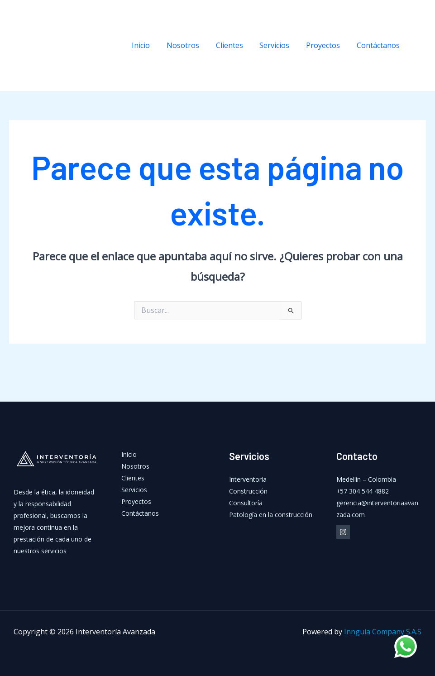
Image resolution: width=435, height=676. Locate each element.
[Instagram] (421, 45)
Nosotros (192, 45)
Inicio (152, 45)
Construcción (248, 491)
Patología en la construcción (270, 514)
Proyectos (326, 45)
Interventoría (248, 479)
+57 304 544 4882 (362, 491)
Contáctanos (379, 45)
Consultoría (246, 503)
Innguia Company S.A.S (382, 632)
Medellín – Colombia (366, 479)
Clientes (236, 45)
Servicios (280, 45)
